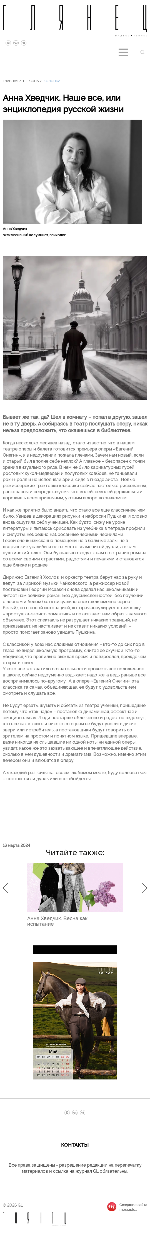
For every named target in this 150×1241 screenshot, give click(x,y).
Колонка (52, 80)
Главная (10, 80)
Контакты (75, 1144)
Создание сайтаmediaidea (133, 1207)
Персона (31, 80)
